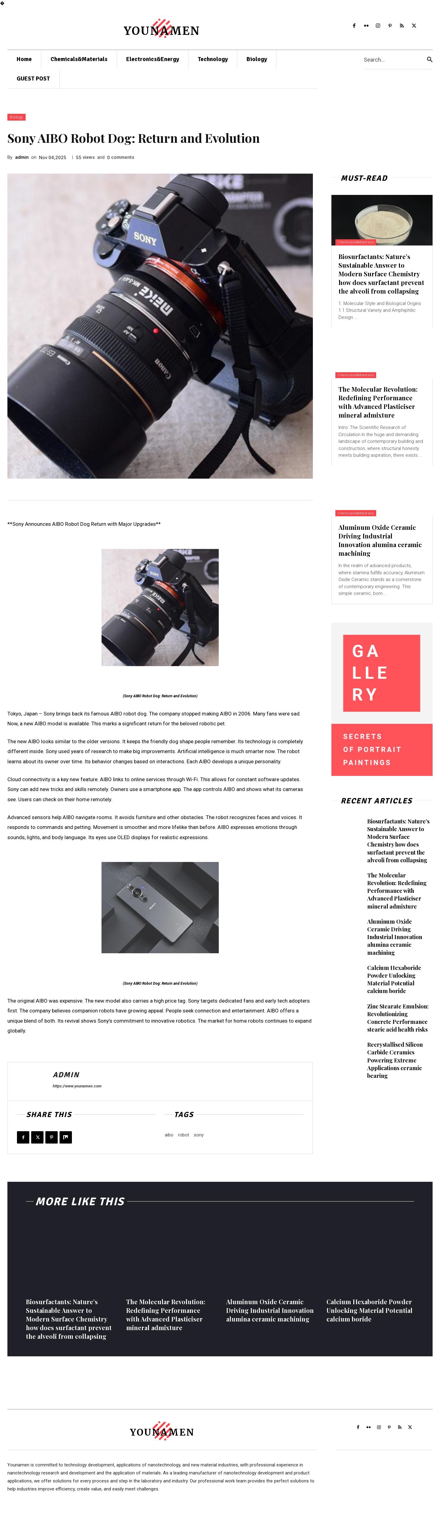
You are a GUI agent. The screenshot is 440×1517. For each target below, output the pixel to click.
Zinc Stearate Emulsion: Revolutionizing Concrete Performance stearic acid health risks (398, 1018)
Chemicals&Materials (359, 242)
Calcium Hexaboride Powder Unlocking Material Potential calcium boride (394, 979)
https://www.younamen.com (77, 1086)
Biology (16, 117)
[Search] (430, 59)
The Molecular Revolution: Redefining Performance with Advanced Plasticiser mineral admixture (377, 402)
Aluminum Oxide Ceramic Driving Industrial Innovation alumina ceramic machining (380, 540)
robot (183, 1135)
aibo (169, 1135)
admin (22, 157)
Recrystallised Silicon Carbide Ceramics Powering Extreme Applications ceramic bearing (395, 1060)
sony (199, 1135)
